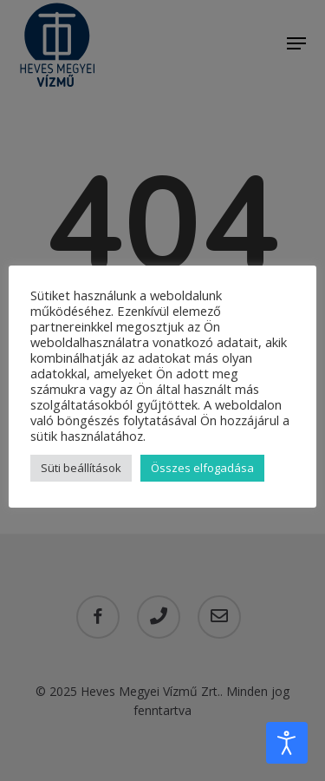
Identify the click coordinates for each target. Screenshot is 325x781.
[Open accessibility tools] (287, 743)
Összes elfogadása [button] (202, 468)
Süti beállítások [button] (81, 468)
